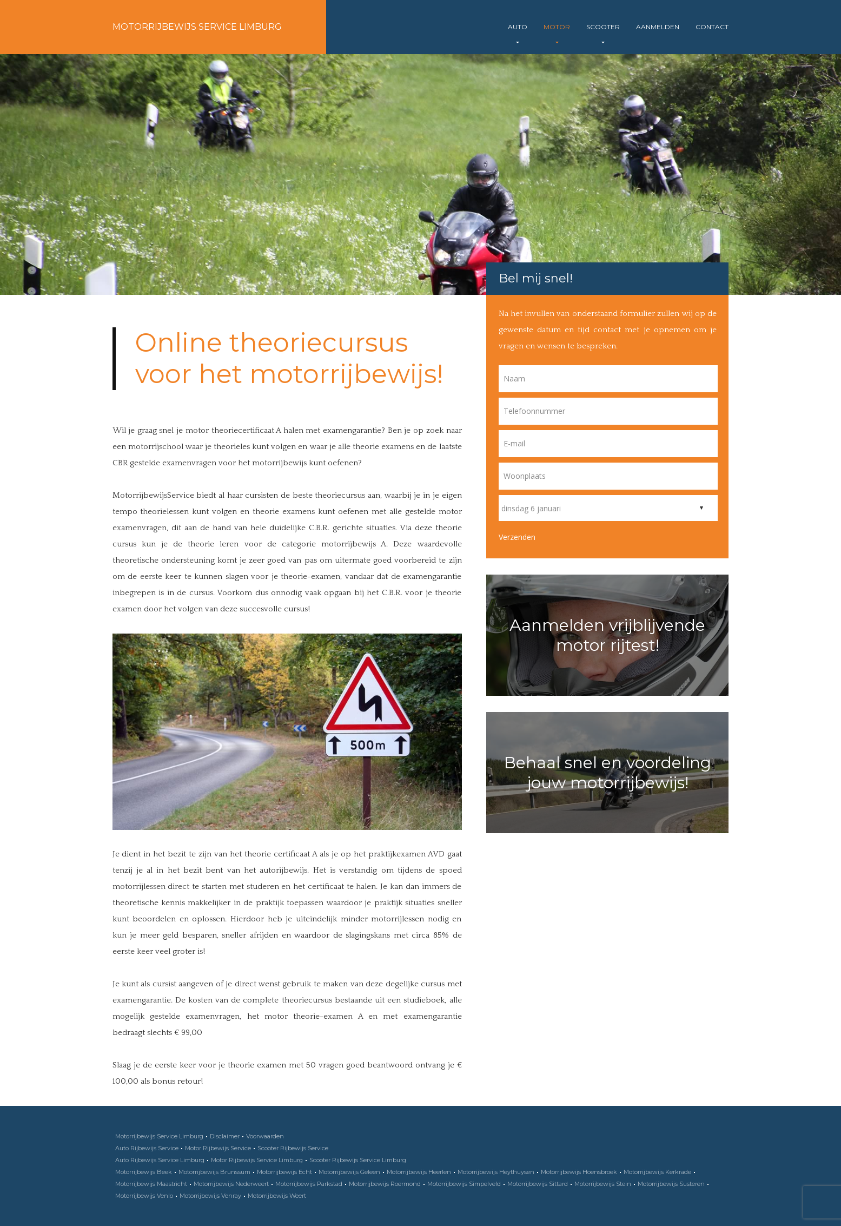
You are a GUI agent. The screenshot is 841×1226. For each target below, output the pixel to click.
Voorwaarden (265, 1136)
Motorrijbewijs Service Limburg (197, 27)
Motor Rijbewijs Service (218, 1148)
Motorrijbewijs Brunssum (214, 1172)
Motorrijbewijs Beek (143, 1172)
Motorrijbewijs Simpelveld (464, 1184)
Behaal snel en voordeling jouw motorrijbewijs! (607, 773)
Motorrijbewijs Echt (284, 1172)
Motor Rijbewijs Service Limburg (257, 1160)
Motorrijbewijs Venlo (144, 1195)
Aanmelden (657, 27)
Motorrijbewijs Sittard (537, 1184)
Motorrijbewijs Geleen (349, 1172)
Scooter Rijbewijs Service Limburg (357, 1160)
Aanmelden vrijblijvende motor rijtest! (607, 635)
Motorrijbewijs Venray (210, 1195)
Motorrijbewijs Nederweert (231, 1184)
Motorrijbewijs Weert (277, 1195)
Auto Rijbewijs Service (146, 1148)
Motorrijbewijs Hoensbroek (579, 1172)
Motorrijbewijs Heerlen (419, 1172)
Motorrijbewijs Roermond (385, 1184)
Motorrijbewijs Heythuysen (496, 1172)
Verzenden (517, 537)
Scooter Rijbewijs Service (292, 1148)
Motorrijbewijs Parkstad (308, 1184)
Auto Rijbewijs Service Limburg (159, 1160)
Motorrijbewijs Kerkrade (657, 1172)
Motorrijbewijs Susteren (671, 1184)
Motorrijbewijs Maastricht (151, 1184)
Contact (712, 27)
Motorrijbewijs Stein (602, 1184)
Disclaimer (225, 1136)
